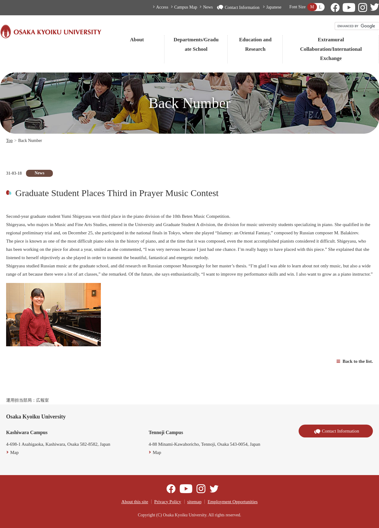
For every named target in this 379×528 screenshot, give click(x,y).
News (208, 7)
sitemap (194, 501)
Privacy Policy (167, 501)
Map (14, 452)
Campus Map (185, 7)
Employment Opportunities (233, 501)
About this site (134, 501)
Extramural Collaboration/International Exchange (331, 49)
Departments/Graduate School (196, 44)
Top (9, 140)
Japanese (273, 7)
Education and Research (255, 44)
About (137, 40)
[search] (357, 26)
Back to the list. (358, 361)
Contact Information (238, 7)
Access (162, 7)
